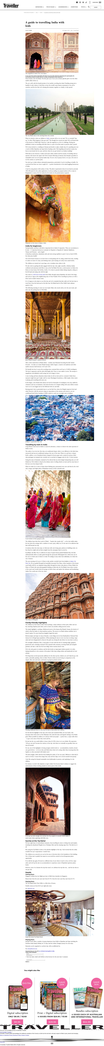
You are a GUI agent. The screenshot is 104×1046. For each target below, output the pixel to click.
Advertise (6, 1035)
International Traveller (29, 12)
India (41, 12)
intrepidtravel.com (32, 949)
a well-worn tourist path (38, 274)
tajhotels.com (31, 888)
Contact (27, 1035)
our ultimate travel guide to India (46, 951)
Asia (37, 12)
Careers (23, 1035)
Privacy (11, 1035)
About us (2, 1035)
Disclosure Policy (17, 1035)
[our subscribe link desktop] (52, 1001)
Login (95, 7)
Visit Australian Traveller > (6, 1032)
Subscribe (97, 2)
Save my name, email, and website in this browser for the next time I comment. (47, 957)
